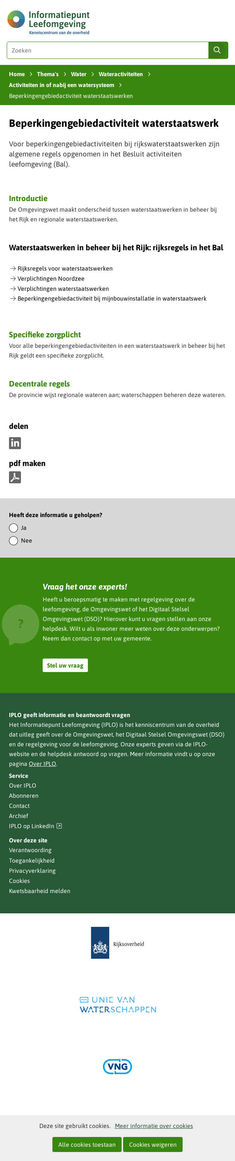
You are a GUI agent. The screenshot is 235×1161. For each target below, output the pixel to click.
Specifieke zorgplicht (45, 334)
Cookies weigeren (153, 1144)
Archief (18, 815)
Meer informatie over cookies (154, 1125)
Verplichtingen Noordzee (51, 278)
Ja (24, 527)
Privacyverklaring (32, 870)
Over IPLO (42, 763)
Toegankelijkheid (32, 860)
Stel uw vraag (65, 665)
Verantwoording (30, 850)
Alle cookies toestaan (87, 1144)
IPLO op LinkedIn (35, 826)
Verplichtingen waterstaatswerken (63, 288)
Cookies (19, 880)
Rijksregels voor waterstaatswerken (65, 268)
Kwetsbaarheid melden (39, 890)
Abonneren (24, 795)
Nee (26, 540)
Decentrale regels (39, 383)
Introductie (28, 198)
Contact (19, 805)
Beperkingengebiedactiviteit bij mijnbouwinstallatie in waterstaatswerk (112, 298)
